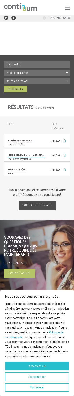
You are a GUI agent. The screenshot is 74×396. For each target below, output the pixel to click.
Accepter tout (37, 366)
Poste (10, 123)
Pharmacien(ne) (17, 169)
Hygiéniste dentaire (20, 140)
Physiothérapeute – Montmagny (26, 155)
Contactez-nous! (19, 273)
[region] (37, 343)
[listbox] (37, 73)
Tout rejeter (37, 387)
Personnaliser (37, 376)
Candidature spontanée (37, 205)
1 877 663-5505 (59, 18)
